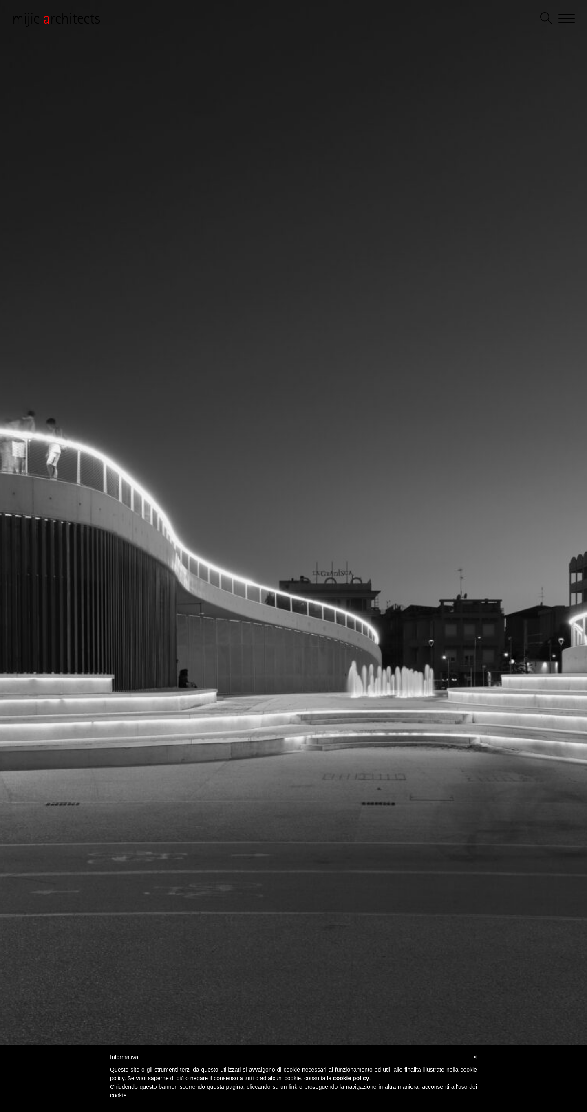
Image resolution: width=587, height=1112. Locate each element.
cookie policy (351, 1078)
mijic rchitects (56, 18)
